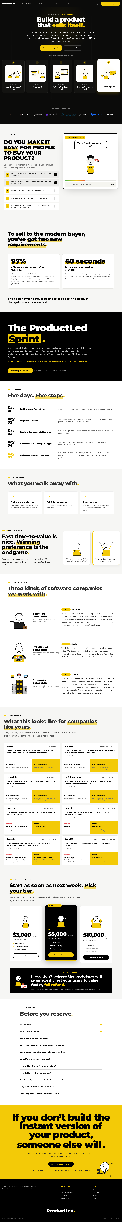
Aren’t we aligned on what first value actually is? (41, 1080)
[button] (26, 4)
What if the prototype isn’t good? (35, 1059)
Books (95, 1195)
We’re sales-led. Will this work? (34, 1038)
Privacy (104, 1218)
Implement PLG (53, 4)
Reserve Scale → (96, 957)
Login (97, 4)
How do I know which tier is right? (35, 1073)
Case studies (97, 1193)
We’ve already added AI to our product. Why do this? (43, 1045)
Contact (95, 1198)
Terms (111, 1218)
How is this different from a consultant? (38, 1066)
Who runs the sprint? (29, 1031)
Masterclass (65, 1198)
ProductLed (9, 4)
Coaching (64, 1195)
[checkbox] (31, 174)
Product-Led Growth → (67, 14)
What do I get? (26, 1024)
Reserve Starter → (25, 956)
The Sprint (64, 1190)
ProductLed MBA (67, 1193)
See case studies (72, 48)
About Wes (96, 1190)
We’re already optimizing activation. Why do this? (42, 1052)
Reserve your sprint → (110, 4)
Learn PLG (38, 4)
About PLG (25, 4)
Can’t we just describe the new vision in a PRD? (41, 1094)
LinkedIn (117, 1218)
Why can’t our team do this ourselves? (37, 1087)
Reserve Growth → (61, 955)
